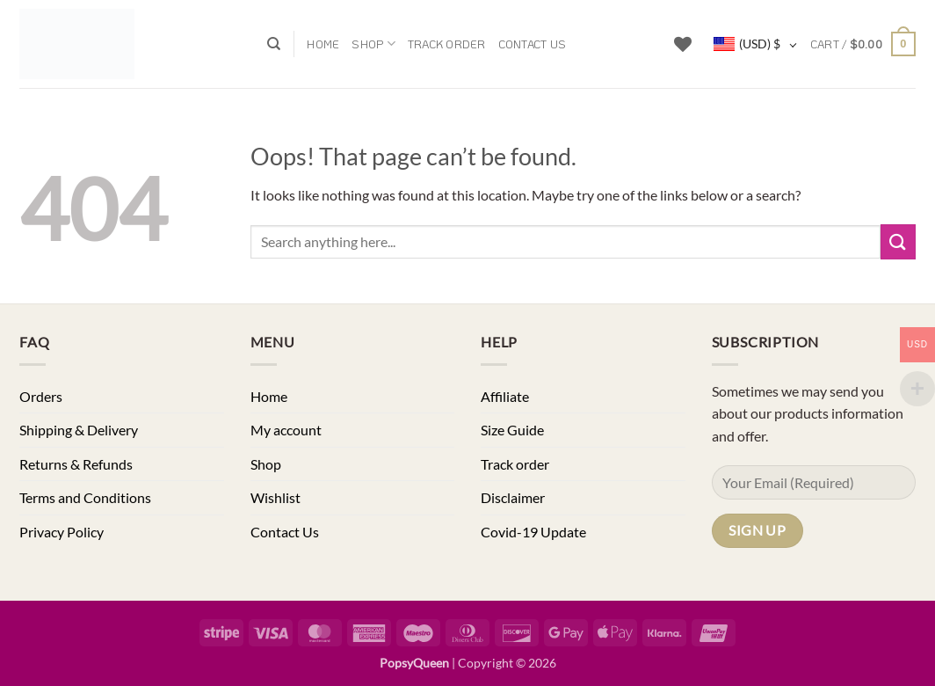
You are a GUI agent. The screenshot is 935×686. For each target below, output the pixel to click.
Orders (40, 396)
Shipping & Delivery (78, 429)
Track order (447, 44)
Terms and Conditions (85, 497)
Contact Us (532, 44)
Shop (373, 43)
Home (323, 44)
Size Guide (512, 429)
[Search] (273, 44)
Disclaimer (513, 497)
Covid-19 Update (533, 531)
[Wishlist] (683, 44)
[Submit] (898, 241)
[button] (863, 44)
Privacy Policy (61, 531)
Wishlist (275, 497)
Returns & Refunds (76, 464)
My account (286, 429)
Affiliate (505, 396)
